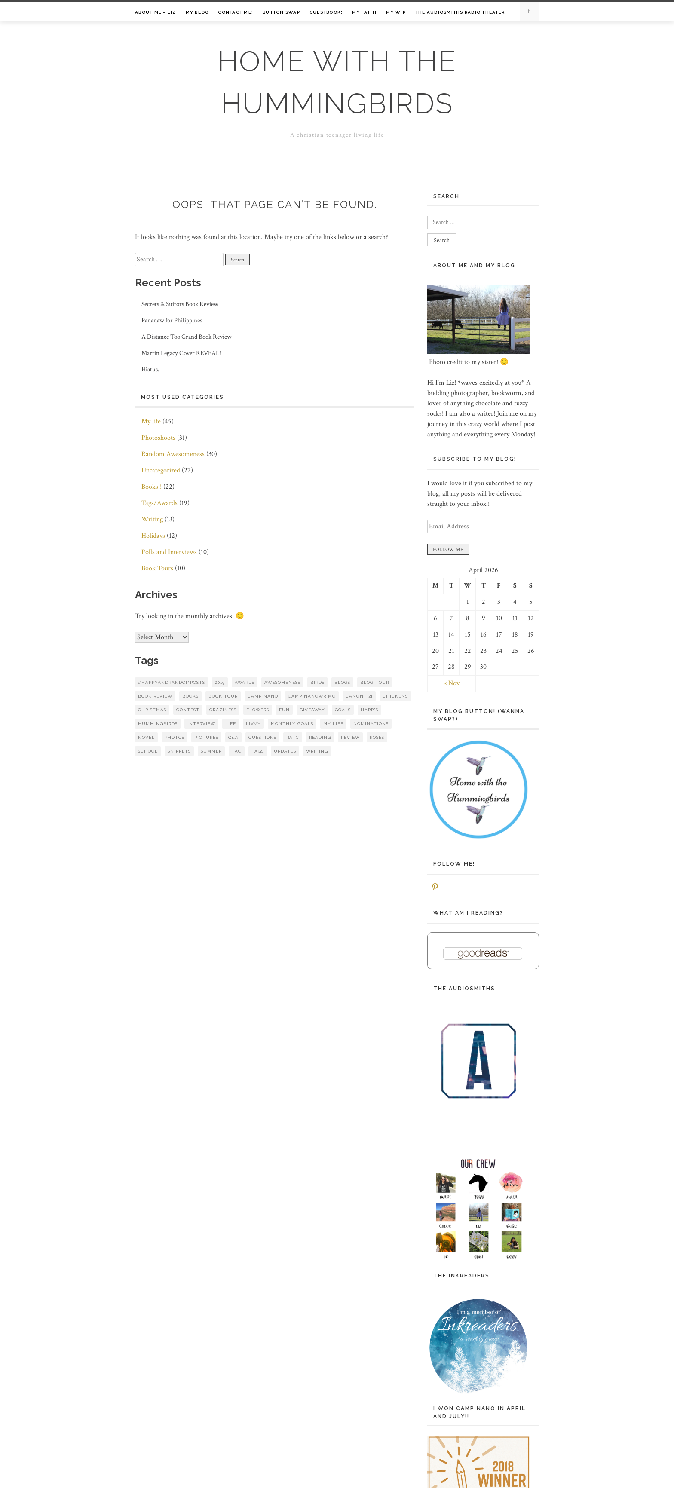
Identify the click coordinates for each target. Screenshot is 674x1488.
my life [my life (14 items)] (333, 723)
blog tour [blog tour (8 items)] (374, 682)
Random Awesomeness (173, 454)
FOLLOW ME (448, 549)
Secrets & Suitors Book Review (179, 304)
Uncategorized (160, 470)
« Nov (452, 683)
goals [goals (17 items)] (343, 709)
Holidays (153, 535)
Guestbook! (326, 12)
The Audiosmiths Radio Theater (460, 12)
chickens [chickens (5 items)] (395, 696)
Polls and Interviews (169, 552)
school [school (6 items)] (148, 751)
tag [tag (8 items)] (237, 751)
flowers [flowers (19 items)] (257, 709)
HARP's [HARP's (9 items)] (369, 709)
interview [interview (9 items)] (201, 723)
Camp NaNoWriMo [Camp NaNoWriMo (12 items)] (312, 696)
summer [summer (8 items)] (211, 751)
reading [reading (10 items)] (320, 737)
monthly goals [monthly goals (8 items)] (292, 723)
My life (151, 421)
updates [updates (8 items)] (285, 751)
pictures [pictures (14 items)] (206, 737)
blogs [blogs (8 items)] (342, 682)
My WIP (396, 12)
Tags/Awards (159, 503)
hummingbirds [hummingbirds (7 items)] (158, 723)
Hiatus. (150, 369)
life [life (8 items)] (230, 723)
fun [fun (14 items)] (284, 709)
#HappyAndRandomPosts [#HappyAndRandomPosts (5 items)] (171, 682)
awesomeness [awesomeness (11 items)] (282, 682)
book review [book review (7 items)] (155, 696)
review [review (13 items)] (350, 737)
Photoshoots (158, 437)
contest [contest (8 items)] (187, 709)
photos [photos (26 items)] (174, 737)
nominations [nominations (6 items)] (371, 723)
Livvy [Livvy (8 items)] (253, 723)
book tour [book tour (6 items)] (223, 696)
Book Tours (157, 568)
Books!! (151, 486)
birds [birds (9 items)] (317, 682)
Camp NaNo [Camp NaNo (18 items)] (263, 696)
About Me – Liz (155, 12)
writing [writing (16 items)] (317, 751)
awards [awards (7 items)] (244, 682)
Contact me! (235, 12)
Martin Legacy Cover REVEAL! (181, 353)
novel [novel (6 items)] (146, 737)
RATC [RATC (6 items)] (292, 737)
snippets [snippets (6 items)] (179, 751)
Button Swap (281, 12)
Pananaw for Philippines (171, 320)
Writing (152, 519)
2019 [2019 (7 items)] (220, 682)
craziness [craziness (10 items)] (222, 709)
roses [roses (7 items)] (377, 737)
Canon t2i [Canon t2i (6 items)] (359, 696)
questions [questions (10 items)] (262, 737)
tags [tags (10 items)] (257, 751)
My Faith (364, 12)
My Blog (197, 12)
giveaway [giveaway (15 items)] (312, 709)
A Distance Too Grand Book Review (186, 337)
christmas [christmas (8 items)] (152, 709)
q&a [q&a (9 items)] (233, 737)
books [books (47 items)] (190, 696)
